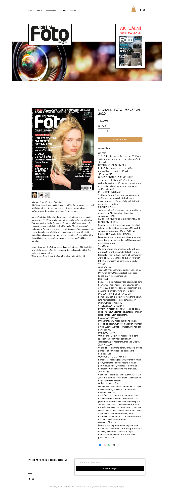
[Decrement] (100, 131)
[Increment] (107, 131)
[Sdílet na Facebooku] (99, 445)
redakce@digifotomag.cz (115, 487)
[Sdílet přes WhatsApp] (109, 445)
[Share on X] (114, 445)
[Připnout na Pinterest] (104, 445)
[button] (133, 9)
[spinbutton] (104, 131)
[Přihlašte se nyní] (110, 468)
